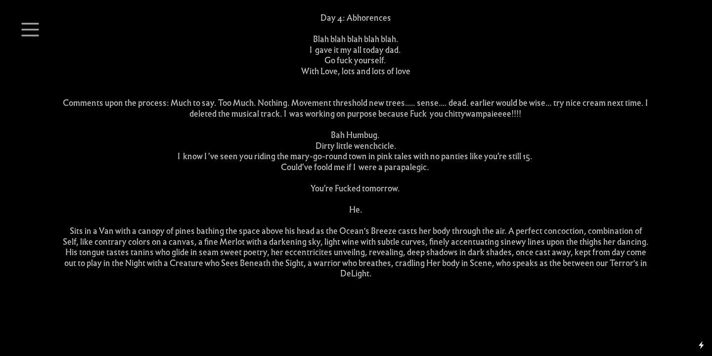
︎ (30, 30)
